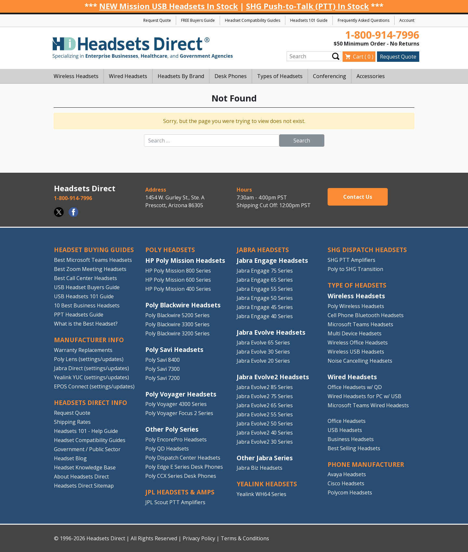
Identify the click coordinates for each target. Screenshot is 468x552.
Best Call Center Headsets (85, 278)
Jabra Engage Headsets (272, 260)
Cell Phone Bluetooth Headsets (366, 315)
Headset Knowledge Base (85, 467)
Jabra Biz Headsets (259, 467)
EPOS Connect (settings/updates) (94, 386)
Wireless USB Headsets (356, 351)
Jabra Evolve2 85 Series (265, 387)
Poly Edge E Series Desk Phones (184, 466)
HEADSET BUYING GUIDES (94, 249)
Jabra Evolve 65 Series (263, 342)
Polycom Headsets (350, 492)
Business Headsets (351, 439)
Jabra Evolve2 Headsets (273, 376)
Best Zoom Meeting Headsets (90, 269)
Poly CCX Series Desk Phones (180, 475)
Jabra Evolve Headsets (271, 332)
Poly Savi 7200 (162, 378)
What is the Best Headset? (86, 323)
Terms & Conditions (245, 538)
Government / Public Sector (87, 449)
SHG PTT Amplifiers (351, 259)
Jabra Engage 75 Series (265, 270)
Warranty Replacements (83, 350)
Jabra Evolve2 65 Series (265, 405)
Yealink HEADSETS (267, 483)
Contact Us (357, 196)
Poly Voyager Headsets (180, 394)
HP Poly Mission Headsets (185, 260)
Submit (335, 56)
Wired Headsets (352, 376)
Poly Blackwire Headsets (183, 305)
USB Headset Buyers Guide (87, 287)
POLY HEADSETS (170, 249)
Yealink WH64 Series (261, 494)
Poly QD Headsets (167, 448)
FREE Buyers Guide (198, 20)
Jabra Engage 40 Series (265, 316)
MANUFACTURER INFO (89, 339)
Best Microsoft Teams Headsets (93, 259)
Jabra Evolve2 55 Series (265, 414)
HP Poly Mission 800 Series (178, 270)
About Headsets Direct (81, 476)
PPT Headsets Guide (78, 314)
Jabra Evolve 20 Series (263, 360)
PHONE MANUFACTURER (366, 464)
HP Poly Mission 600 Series (178, 279)
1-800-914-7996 (382, 35)
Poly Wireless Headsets (356, 306)
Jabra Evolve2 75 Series (265, 396)
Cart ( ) (363, 56)
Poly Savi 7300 (162, 368)
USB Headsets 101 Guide (84, 296)
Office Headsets (347, 420)
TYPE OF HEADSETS (357, 285)
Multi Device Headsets (355, 333)
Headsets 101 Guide (309, 20)
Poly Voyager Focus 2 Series (179, 413)
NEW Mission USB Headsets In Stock (168, 6)
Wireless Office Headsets (358, 342)
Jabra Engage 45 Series (265, 307)
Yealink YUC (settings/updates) (91, 377)
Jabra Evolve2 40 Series (265, 432)
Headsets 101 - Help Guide (86, 431)
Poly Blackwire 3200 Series (177, 333)
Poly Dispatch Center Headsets (182, 457)
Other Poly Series (172, 429)
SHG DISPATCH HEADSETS (367, 249)
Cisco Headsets (346, 483)
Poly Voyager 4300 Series (176, 404)
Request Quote (157, 20)
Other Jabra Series (265, 457)
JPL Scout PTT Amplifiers (175, 502)
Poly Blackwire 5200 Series (177, 315)
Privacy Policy (199, 538)
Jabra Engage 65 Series (265, 279)
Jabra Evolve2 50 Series (265, 423)
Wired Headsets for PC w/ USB (364, 396)
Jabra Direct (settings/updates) (91, 368)
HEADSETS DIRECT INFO (90, 402)
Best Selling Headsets (354, 448)
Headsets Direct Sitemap (84, 485)
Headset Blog (70, 458)
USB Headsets (345, 430)
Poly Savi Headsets (174, 349)
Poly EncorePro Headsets (176, 439)
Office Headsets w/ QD (355, 387)
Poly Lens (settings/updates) (89, 359)
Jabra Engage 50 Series (265, 298)
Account (406, 20)
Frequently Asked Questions (363, 20)
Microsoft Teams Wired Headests (368, 405)
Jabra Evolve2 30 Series (265, 441)
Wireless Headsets (356, 295)
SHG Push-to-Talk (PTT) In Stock (307, 6)
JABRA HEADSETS (263, 249)
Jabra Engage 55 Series (265, 288)
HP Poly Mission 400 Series (178, 288)
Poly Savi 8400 (162, 359)
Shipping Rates (72, 421)
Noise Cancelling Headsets (360, 360)
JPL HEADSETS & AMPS (179, 492)
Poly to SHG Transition (355, 269)
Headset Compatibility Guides (252, 20)
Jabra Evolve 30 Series (263, 351)
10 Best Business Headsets (87, 305)
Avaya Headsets (347, 474)
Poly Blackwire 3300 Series (177, 324)
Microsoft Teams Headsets (360, 324)
